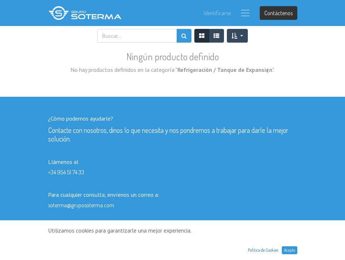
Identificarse (217, 13)
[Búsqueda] (184, 36)
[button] (237, 36)
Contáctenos (278, 13)
